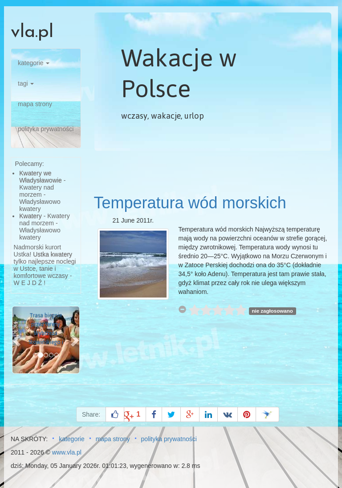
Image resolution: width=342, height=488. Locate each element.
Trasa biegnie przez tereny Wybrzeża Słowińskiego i (45, 328)
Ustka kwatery (52, 254)
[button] (17, 339)
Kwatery (30, 215)
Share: (91, 414)
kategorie (33, 62)
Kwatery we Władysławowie (40, 177)
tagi (26, 83)
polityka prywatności (45, 128)
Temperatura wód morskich (190, 203)
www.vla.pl (66, 452)
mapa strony (35, 104)
